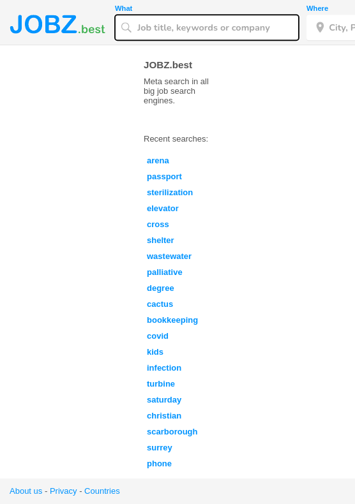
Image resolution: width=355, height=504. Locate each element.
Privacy (63, 491)
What (123, 8)
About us (26, 491)
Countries (102, 491)
